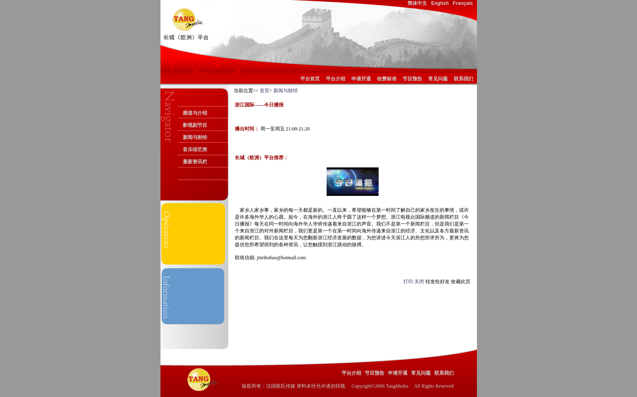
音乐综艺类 (195, 149)
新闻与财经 (195, 137)
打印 (408, 281)
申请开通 (361, 79)
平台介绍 (335, 79)
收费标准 (386, 79)
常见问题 (438, 79)
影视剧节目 (195, 125)
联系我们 (463, 79)
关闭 (419, 281)
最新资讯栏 (195, 162)
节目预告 (412, 79)
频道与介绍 (195, 113)
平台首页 (311, 79)
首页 (264, 90)
